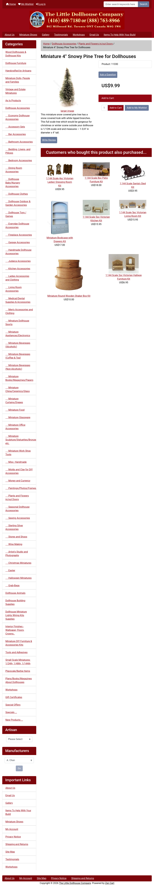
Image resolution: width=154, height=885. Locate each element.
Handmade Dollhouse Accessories (18, 252)
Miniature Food (15, 409)
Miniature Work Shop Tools (18, 452)
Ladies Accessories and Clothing (17, 278)
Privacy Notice (13, 836)
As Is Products (13, 100)
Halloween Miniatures (18, 578)
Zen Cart (109, 883)
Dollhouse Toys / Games (15, 214)
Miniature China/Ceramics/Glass (17, 389)
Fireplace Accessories (18, 234)
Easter (10, 570)
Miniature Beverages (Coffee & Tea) (17, 356)
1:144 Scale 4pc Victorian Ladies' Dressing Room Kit (59, 182)
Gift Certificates (13, 697)
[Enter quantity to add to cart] (105, 108)
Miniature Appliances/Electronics (17, 333)
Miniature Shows (28, 34)
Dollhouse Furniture (15, 63)
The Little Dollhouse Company (75, 883)
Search (143, 4)
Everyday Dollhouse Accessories (17, 225)
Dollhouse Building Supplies (15, 602)
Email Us (94, 34)
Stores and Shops (16, 536)
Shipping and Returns (16, 844)
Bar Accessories (15, 134)
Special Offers (12, 704)
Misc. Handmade (16, 462)
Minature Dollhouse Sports (17, 322)
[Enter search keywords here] (121, 4)
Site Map (10, 851)
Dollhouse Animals (15, 593)
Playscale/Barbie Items (17, 671)
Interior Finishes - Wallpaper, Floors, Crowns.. (14, 630)
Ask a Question (108, 74)
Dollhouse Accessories (64, 43)
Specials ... (11, 712)
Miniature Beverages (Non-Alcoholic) (17, 367)
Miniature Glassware (17, 417)
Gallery (45, 34)
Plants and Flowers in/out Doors (95, 43)
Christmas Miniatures (18, 562)
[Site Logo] (77, 20)
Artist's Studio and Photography (16, 553)
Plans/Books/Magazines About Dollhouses (18, 680)
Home (11, 4)
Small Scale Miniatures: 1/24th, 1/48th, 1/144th (17, 661)
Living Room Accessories (13, 289)
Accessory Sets (15, 126)
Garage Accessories (17, 242)
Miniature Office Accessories (15, 427)
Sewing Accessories (17, 518)
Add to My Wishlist (137, 107)
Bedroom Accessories (18, 160)
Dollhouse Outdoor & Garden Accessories (17, 203)
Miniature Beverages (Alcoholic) (17, 345)
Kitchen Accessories (17, 268)
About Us (9, 34)
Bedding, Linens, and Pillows (17, 151)
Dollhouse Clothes (16, 193)
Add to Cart (116, 107)
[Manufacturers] (19, 760)
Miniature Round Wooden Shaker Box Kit (68, 295)
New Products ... (14, 719)
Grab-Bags (12, 585)
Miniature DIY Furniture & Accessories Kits (18, 643)
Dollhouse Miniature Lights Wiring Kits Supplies (16, 615)
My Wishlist (26, 4)
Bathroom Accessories (19, 141)
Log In (41, 4)
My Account (11, 829)
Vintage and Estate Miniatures (15, 91)
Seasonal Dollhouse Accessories (17, 508)
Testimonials (61, 34)
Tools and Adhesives (16, 652)
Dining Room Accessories (13, 170)
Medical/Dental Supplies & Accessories (17, 300)
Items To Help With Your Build (120, 34)
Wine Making (13, 544)
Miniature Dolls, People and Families (17, 80)
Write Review (49, 140)
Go (19, 768)
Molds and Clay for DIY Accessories (19, 471)
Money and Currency (17, 480)
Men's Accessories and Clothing (19, 311)
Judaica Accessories (18, 261)
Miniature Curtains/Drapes (14, 400)
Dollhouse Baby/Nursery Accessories (12, 183)
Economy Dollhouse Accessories (17, 117)
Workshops (79, 34)
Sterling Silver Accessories (14, 527)
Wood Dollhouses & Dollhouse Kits (15, 54)
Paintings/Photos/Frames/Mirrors (20, 488)
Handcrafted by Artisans (18, 70)
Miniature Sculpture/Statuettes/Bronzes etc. (20, 440)
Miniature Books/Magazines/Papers (19, 378)
